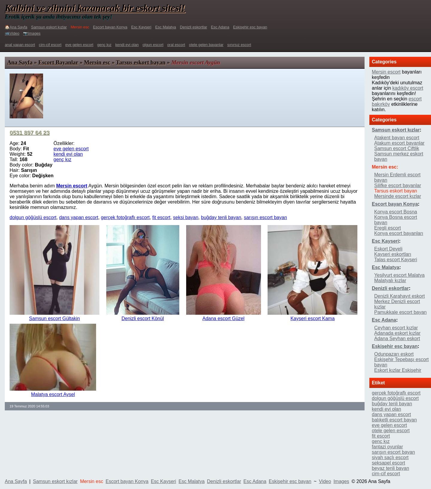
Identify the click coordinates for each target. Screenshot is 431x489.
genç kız (104, 44)
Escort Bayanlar (58, 62)
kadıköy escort (407, 88)
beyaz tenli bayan (390, 468)
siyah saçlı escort (390, 457)
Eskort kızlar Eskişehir (397, 370)
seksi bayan (185, 217)
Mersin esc (97, 62)
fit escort (161, 217)
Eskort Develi (388, 248)
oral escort (176, 44)
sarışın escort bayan (265, 217)
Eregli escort (387, 227)
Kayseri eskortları (392, 254)
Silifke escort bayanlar (397, 185)
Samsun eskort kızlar (49, 27)
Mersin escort (386, 71)
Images (341, 481)
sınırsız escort (239, 44)
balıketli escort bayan (394, 419)
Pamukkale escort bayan (400, 312)
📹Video (12, 33)
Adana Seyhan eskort (397, 338)
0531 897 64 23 (29, 132)
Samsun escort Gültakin (54, 318)
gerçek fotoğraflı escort (125, 217)
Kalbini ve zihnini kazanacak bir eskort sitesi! (95, 7)
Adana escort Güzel (223, 318)
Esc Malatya (165, 27)
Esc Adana (220, 27)
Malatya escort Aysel (53, 394)
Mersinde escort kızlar (397, 196)
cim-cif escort (50, 44)
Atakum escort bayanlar (399, 143)
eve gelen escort (79, 44)
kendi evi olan (127, 44)
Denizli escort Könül (143, 318)
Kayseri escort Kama (312, 318)
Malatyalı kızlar (390, 280)
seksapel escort (388, 462)
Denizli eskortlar (193, 27)
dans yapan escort (78, 217)
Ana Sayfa (20, 62)
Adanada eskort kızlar (397, 333)
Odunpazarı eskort (394, 354)
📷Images (31, 33)
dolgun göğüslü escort (33, 217)
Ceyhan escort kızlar (396, 327)
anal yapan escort (20, 44)
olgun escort (152, 44)
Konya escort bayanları (398, 233)
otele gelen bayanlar (206, 44)
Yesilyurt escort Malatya (399, 275)
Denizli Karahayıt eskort (399, 296)
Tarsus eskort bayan (141, 62)
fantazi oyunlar (387, 446)
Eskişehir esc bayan (250, 27)
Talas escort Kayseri (395, 259)
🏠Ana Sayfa (16, 27)
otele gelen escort (390, 430)
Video (325, 481)
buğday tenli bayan (221, 217)
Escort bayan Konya (110, 27)
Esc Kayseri (141, 27)
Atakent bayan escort (396, 137)
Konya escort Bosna (395, 211)
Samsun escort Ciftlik (396, 148)
